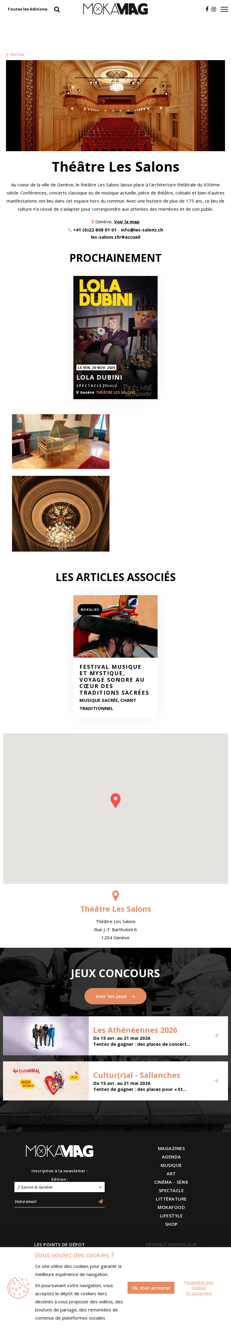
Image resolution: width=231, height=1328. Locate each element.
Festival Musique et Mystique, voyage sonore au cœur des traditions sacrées (114, 680)
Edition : (59, 1179)
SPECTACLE (171, 1190)
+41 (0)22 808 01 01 (95, 230)
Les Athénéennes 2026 (135, 1030)
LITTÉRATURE (171, 1199)
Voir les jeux (115, 996)
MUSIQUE (171, 1165)
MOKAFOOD (171, 1207)
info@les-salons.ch (142, 230)
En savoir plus (199, 1293)
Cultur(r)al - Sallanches (136, 1075)
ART (171, 1173)
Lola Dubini (99, 377)
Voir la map (127, 222)
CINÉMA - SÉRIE (171, 1182)
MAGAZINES (171, 1148)
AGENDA (171, 1157)
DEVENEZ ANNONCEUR (171, 1244)
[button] (115, 801)
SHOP (171, 1224)
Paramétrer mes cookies (199, 1285)
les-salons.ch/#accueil (115, 237)
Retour (15, 54)
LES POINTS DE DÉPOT (59, 1244)
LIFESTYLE (171, 1216)
